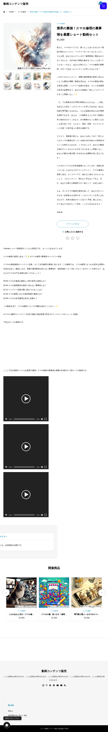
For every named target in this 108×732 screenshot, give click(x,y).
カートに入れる (72, 224)
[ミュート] (42, 419)
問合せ (10, 711)
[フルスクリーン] (46, 419)
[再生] (6, 419)
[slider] (24, 419)
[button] (26, 398)
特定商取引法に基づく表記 (17, 715)
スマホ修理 (61, 23)
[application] (26, 398)
